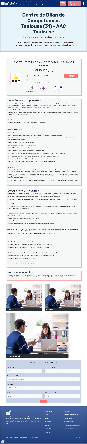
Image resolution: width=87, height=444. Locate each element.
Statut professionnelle (50, 393)
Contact (37, 5)
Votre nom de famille (50, 367)
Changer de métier (68, 418)
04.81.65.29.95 (62, 3)
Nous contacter (49, 425)
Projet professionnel (69, 422)
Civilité (9, 393)
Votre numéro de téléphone (14, 376)
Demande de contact (71, 76)
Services (47, 418)
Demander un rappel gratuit (74, 3)
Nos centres (48, 422)
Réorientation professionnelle (71, 429)
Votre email (10, 384)
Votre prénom (10, 367)
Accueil (21, 2)
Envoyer (43, 401)
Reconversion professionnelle (71, 415)
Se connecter (48, 432)
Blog (32, 5)
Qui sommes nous (34, 2)
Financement (44, 2)
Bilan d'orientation (24, 5)
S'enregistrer (48, 429)
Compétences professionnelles (72, 425)
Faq (42, 5)
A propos (47, 415)
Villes (26, 2)
